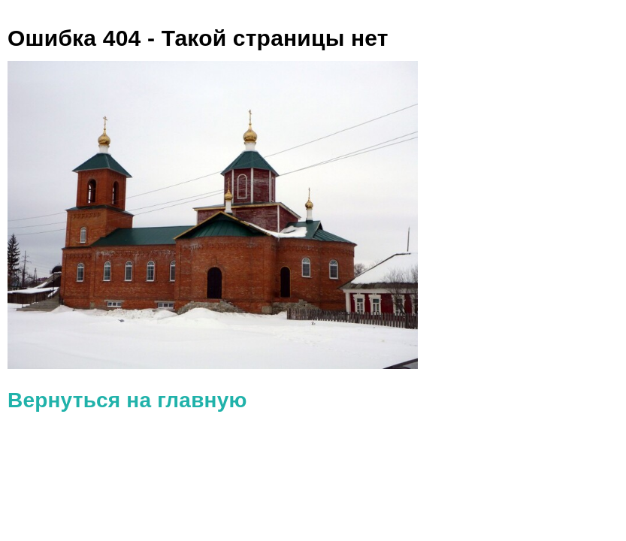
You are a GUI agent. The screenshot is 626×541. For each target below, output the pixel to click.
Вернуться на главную (127, 400)
